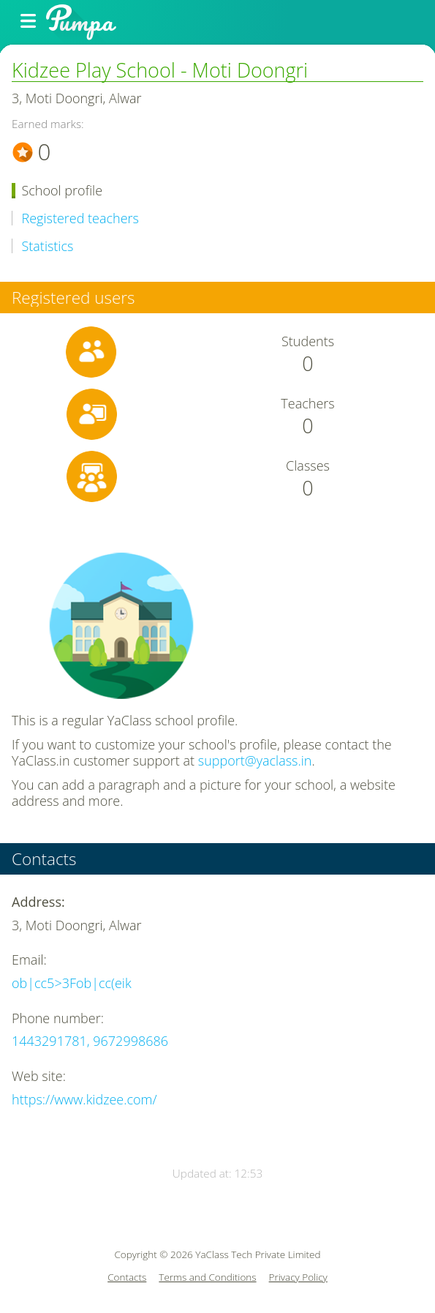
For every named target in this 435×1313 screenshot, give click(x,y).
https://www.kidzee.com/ (84, 1099)
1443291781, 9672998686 (90, 1041)
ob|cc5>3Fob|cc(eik (72, 983)
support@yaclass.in (255, 760)
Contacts (126, 1277)
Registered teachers (80, 218)
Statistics (48, 246)
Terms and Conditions (207, 1277)
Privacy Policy (298, 1277)
